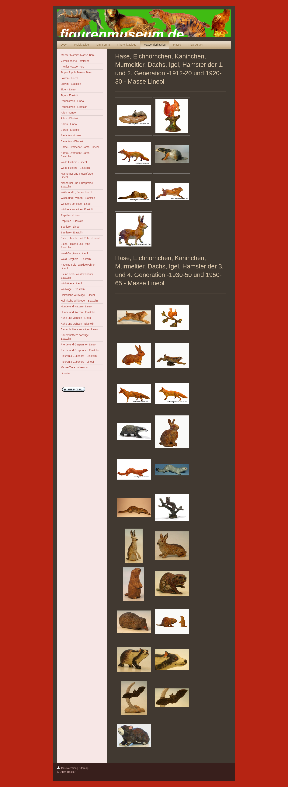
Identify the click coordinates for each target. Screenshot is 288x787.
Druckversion (67, 768)
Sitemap (83, 768)
